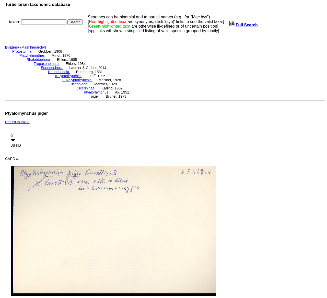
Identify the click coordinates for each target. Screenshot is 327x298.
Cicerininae (86, 88)
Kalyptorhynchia (68, 76)
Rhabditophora (39, 60)
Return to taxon (17, 122)
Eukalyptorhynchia (77, 80)
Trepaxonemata (47, 64)
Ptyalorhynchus (96, 92)
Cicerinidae (78, 84)
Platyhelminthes (32, 55)
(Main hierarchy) (25, 47)
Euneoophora (52, 68)
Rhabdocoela (59, 72)
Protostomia (22, 51)
